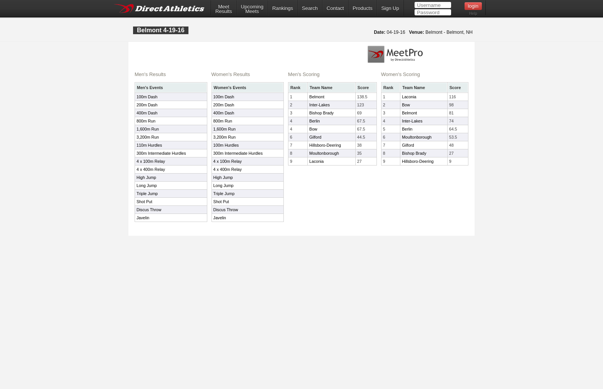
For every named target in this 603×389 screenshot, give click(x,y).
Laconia (316, 161)
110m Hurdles (149, 145)
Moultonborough (324, 153)
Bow (313, 129)
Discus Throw (149, 209)
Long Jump (147, 185)
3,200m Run (148, 137)
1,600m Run (148, 129)
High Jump (146, 177)
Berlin (314, 121)
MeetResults (223, 9)
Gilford (315, 137)
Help (473, 14)
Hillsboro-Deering (325, 145)
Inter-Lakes (319, 105)
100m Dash (147, 96)
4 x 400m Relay (151, 169)
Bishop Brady (321, 113)
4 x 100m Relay (151, 161)
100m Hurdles (226, 145)
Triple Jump (147, 193)
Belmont (316, 96)
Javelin (143, 217)
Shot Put (144, 201)
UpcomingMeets (252, 9)
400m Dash (147, 113)
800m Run (146, 121)
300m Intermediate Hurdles (161, 153)
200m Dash (147, 105)
